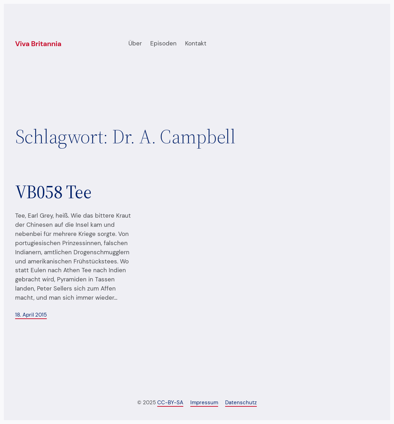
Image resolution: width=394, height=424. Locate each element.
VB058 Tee (53, 192)
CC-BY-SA (170, 402)
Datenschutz (241, 402)
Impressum (204, 402)
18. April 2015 (31, 314)
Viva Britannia (38, 43)
